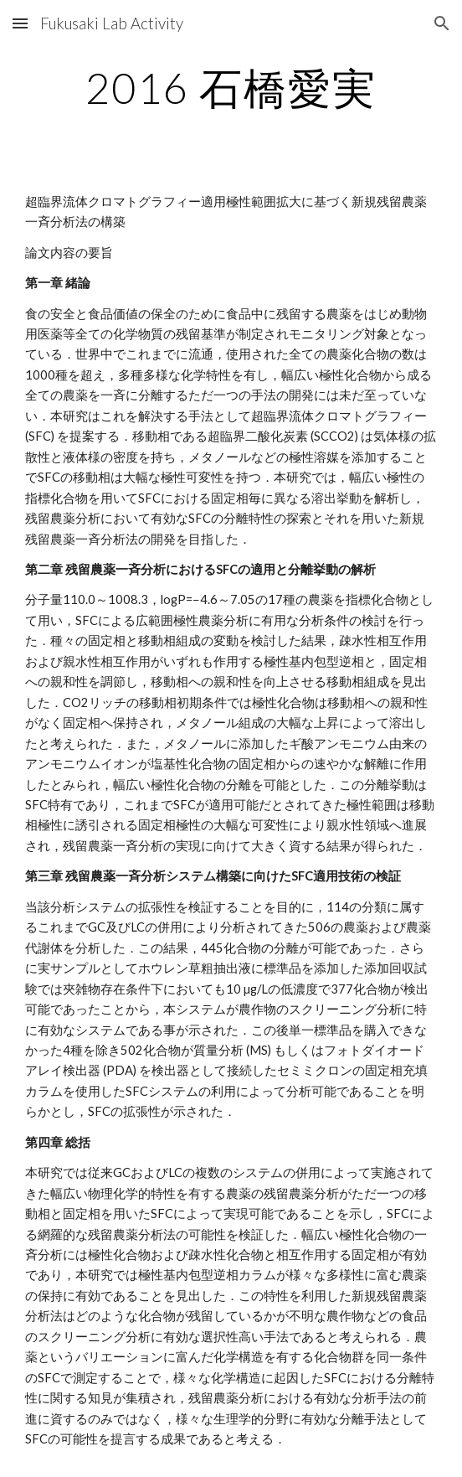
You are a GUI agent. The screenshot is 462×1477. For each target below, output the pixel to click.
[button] (20, 23)
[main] (230, 88)
